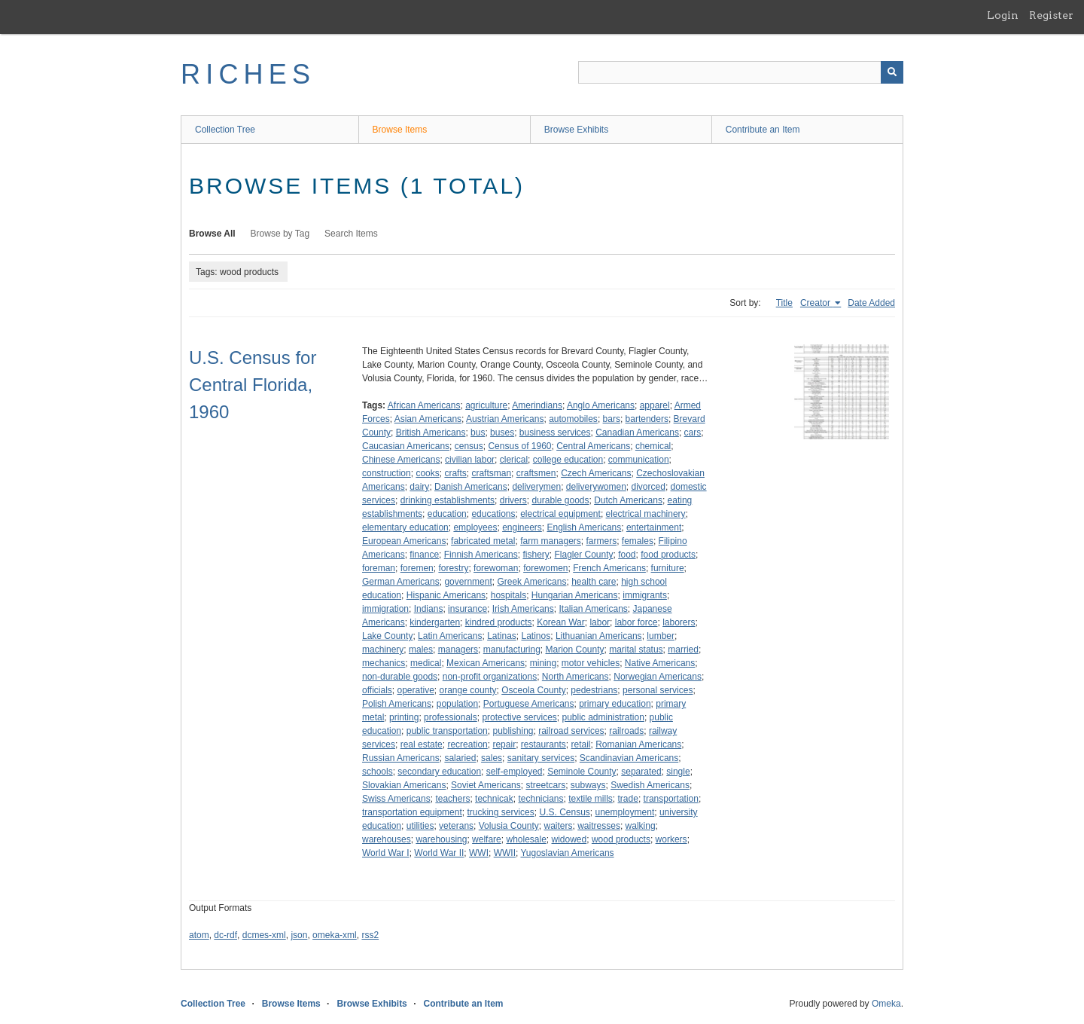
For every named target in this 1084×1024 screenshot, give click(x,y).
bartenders (647, 419)
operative (415, 690)
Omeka (886, 1003)
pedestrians (594, 690)
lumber (660, 636)
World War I (386, 853)
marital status (635, 649)
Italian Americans (593, 609)
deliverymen (536, 486)
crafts (455, 473)
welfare (486, 839)
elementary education (405, 527)
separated (641, 771)
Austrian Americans (505, 419)
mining (543, 663)
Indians (428, 609)
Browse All (212, 233)
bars (611, 419)
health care (593, 581)
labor (599, 622)
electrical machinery (646, 514)
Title (784, 303)
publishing (512, 731)
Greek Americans (531, 581)
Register (1051, 15)
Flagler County (583, 554)
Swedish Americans (650, 785)
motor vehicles (591, 663)
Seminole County (581, 771)
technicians (540, 798)
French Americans (609, 568)
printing (404, 717)
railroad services (571, 731)
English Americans (584, 527)
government (468, 581)
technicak (494, 798)
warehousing (441, 839)
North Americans (575, 676)
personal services (658, 690)
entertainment (653, 527)
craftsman (491, 473)
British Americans (431, 432)
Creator (816, 303)
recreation (467, 744)
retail (581, 744)
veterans (456, 826)
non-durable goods (399, 676)
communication (638, 459)
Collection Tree (225, 129)
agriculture (486, 405)
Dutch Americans (628, 500)
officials (377, 690)
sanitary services (540, 758)
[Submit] (892, 72)
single (678, 771)
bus (477, 432)
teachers (452, 798)
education (447, 514)
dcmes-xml (264, 935)
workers (671, 839)
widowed (569, 839)
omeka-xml (334, 935)
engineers (522, 527)
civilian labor (470, 459)
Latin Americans (450, 636)
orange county (468, 690)
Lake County (387, 636)
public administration (603, 717)
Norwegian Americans (658, 676)
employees (475, 527)
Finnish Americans (481, 554)
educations (493, 514)
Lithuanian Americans (599, 636)
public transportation (447, 731)
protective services (519, 717)
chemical (653, 446)
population (457, 703)
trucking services (500, 812)
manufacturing (511, 649)
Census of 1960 (519, 446)
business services (555, 432)
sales (491, 758)
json (299, 935)
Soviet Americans (486, 785)
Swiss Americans (396, 798)
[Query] (740, 72)
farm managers (550, 541)
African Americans (424, 405)
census (469, 446)
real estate (421, 744)
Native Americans (660, 663)
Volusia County (509, 826)
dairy (419, 486)
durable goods (560, 500)
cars (693, 432)
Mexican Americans (485, 663)
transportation (671, 798)
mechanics (383, 663)
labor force (636, 622)
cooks (427, 473)
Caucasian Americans (405, 446)
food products (668, 554)
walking (641, 826)
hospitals (508, 595)
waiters (558, 826)
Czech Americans (596, 473)
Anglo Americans (601, 405)
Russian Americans (401, 758)
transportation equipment (412, 812)
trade (628, 798)
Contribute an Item (763, 129)
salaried (460, 758)
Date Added (871, 303)
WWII (505, 853)
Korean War (561, 622)
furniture (667, 568)
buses (502, 432)
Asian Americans (427, 419)
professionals (450, 717)
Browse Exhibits (576, 129)
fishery (535, 554)
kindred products (498, 622)
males (421, 649)
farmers (601, 541)
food (626, 554)
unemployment (625, 812)
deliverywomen (596, 486)
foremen (417, 568)
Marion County (574, 649)
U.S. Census (564, 812)
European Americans (404, 541)
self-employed (514, 771)
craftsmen (536, 473)
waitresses (598, 826)
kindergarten (435, 622)
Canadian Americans (637, 432)
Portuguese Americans (528, 703)
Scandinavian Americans (629, 758)
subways (588, 785)
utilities (420, 826)
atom (199, 935)
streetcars (545, 785)
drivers (513, 500)
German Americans (401, 581)
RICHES (248, 74)
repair (504, 744)
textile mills (590, 798)
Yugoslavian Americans (567, 853)
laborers (678, 622)
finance (424, 554)
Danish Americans (470, 486)
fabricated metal (483, 541)
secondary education (439, 771)
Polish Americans (396, 703)
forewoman (495, 568)
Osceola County (533, 690)
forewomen (545, 568)
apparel (655, 405)
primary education (614, 703)
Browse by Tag (280, 233)
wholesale (526, 839)
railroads (626, 731)
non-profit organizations (490, 676)
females (637, 541)
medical (425, 663)
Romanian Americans (638, 744)
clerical (514, 459)
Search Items (351, 233)
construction (386, 473)
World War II (439, 853)
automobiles (573, 419)
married (683, 649)
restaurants (543, 744)
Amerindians (537, 405)
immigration (385, 609)
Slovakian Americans (404, 785)
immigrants (645, 595)
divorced (648, 486)
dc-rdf (225, 935)
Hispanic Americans (446, 595)
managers (458, 649)
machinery (382, 649)
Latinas (501, 636)
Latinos (536, 636)
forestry (453, 568)
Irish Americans (523, 609)
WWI (479, 853)
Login (1003, 15)
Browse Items (400, 129)
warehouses (386, 839)
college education (568, 459)
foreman (378, 568)
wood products (621, 839)
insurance (467, 609)
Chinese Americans (401, 459)
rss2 (370, 935)
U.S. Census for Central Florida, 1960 (252, 384)
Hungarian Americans (574, 595)
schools (377, 771)
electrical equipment (560, 514)
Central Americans (593, 446)
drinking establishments (447, 500)
